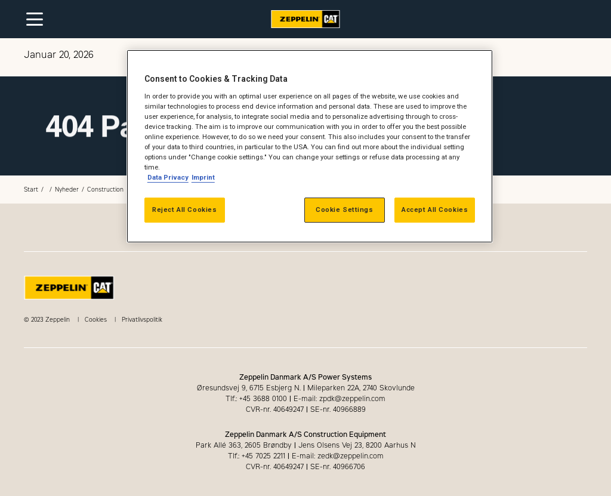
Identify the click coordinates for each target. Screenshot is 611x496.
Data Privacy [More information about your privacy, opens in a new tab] (168, 177)
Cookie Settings (345, 209)
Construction (105, 189)
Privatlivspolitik (142, 320)
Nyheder (67, 189)
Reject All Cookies (184, 209)
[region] (309, 146)
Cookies (96, 320)
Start (31, 189)
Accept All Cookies (435, 209)
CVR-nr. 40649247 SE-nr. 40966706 (305, 467)
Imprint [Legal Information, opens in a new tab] (203, 177)
